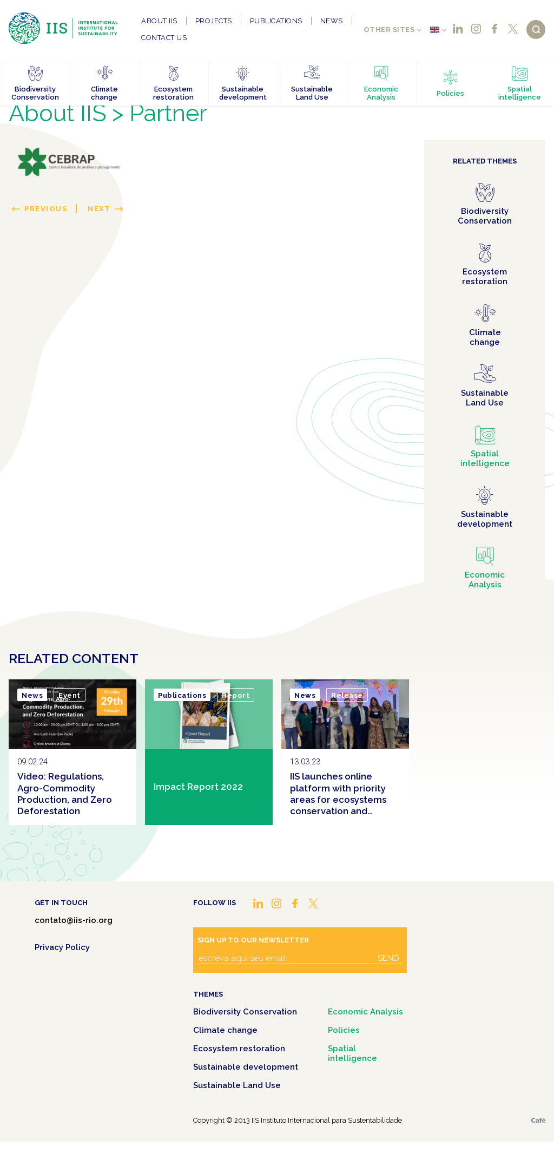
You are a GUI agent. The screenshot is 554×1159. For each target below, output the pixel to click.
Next (99, 209)
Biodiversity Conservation (245, 1012)
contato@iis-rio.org (74, 920)
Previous (45, 209)
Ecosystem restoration (239, 1048)
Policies (344, 1030)
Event (69, 695)
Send (388, 958)
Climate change (225, 1030)
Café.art (538, 1120)
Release (347, 695)
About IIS (159, 21)
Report (235, 695)
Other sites (389, 29)
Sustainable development (245, 1067)
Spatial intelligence (352, 1053)
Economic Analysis (365, 1012)
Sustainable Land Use (237, 1085)
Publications (276, 21)
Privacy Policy (62, 947)
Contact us (164, 38)
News (331, 21)
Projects (213, 21)
